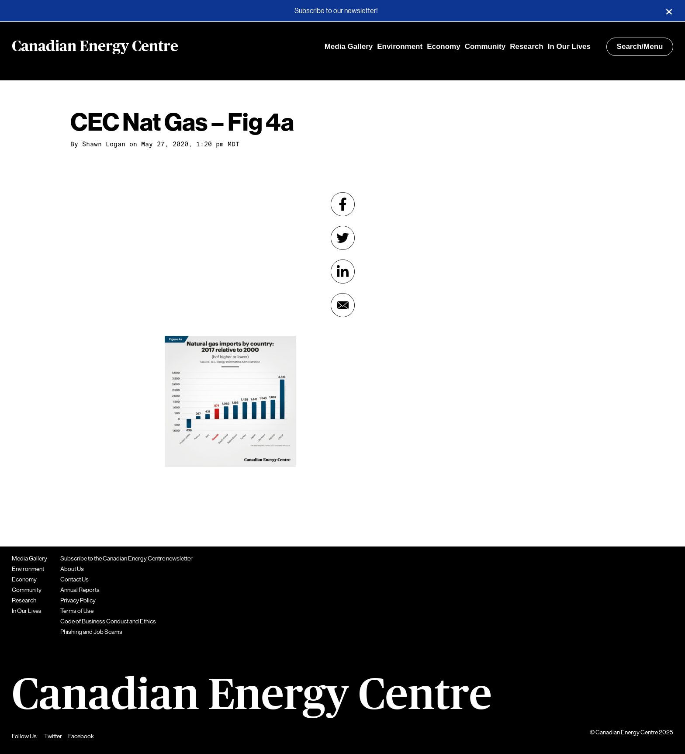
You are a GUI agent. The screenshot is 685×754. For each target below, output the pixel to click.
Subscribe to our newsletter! (336, 10)
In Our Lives (569, 46)
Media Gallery (349, 46)
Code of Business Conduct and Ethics (108, 621)
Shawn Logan (103, 144)
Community (485, 46)
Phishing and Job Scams (91, 632)
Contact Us (74, 579)
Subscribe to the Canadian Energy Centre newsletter (126, 558)
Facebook (81, 736)
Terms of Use (76, 611)
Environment (399, 46)
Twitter (53, 736)
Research (526, 46)
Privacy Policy (78, 600)
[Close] (668, 11)
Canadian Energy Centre (95, 46)
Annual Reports (80, 590)
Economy (443, 46)
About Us (72, 569)
